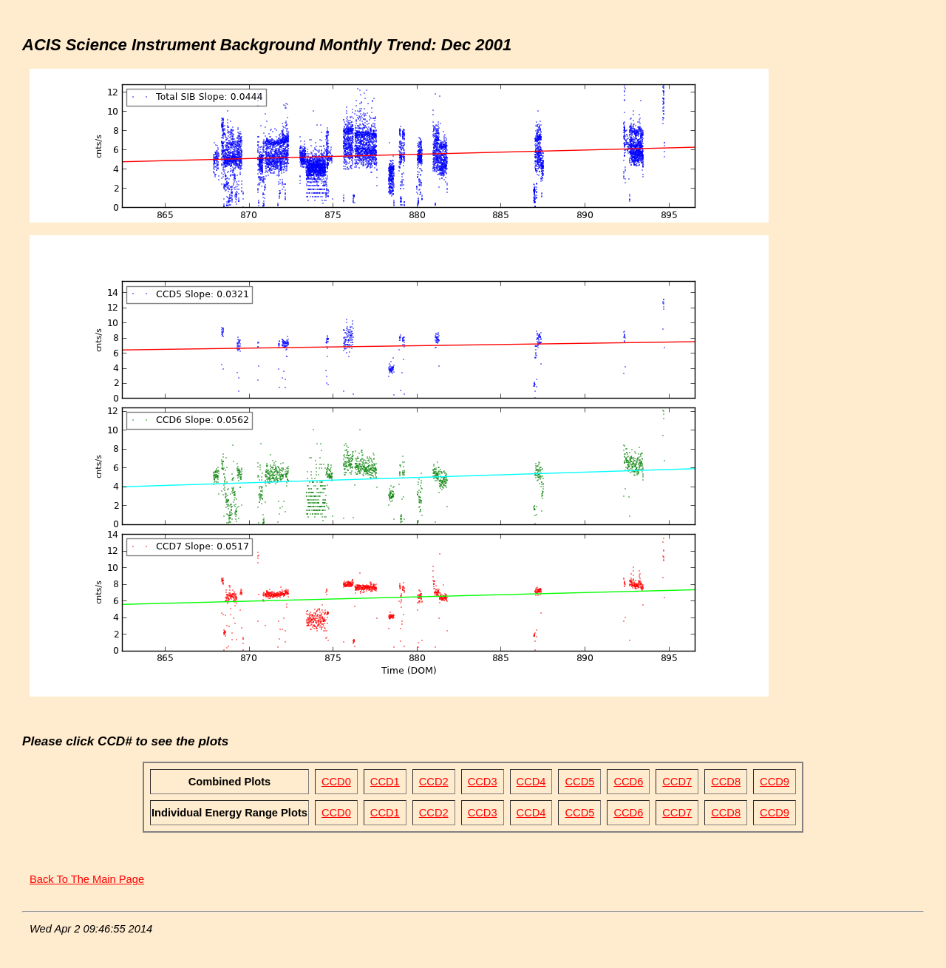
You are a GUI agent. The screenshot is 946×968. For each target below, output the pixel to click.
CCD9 (774, 782)
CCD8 (726, 782)
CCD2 (434, 782)
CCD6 (628, 782)
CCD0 (336, 782)
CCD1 (385, 782)
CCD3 (482, 782)
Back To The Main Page (87, 879)
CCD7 (677, 782)
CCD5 (579, 782)
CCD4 (531, 782)
